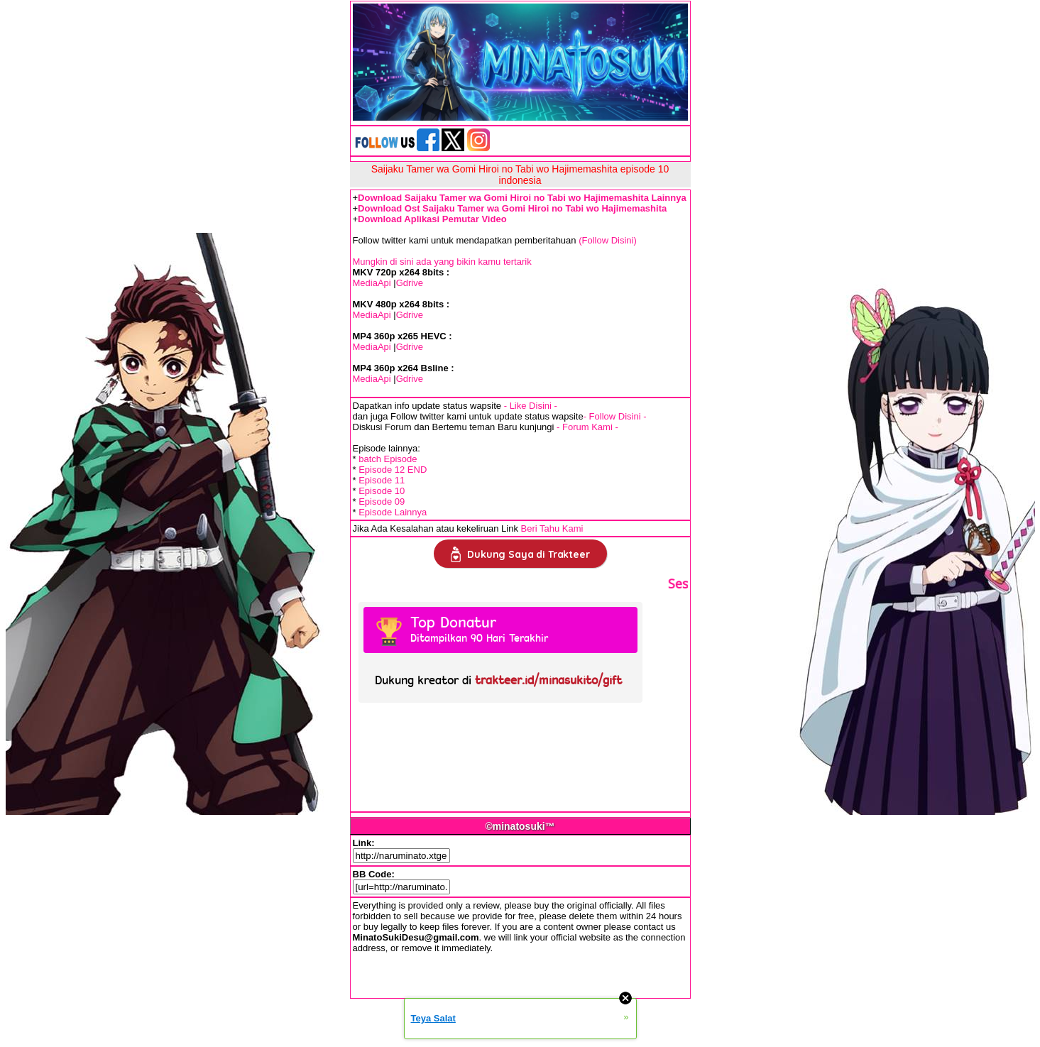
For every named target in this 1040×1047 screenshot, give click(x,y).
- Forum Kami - (587, 427)
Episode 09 (381, 501)
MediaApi (372, 283)
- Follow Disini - (615, 416)
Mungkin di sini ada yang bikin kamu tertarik (442, 261)
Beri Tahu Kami (552, 528)
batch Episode (387, 459)
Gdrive (409, 283)
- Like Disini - (530, 405)
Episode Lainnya (392, 512)
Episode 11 (381, 480)
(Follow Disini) (608, 240)
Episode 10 (381, 491)
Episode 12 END (392, 469)
